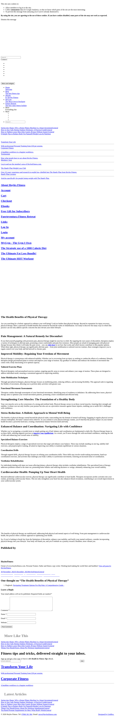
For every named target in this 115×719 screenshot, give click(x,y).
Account (5, 190)
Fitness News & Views (70, 138)
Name (4, 617)
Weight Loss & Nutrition (31, 138)
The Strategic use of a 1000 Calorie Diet (23, 248)
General (4, 138)
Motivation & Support (15, 138)
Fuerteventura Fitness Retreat (18, 216)
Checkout (6, 200)
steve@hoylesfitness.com (47, 717)
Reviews (87, 138)
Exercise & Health (55, 138)
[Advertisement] (57, 37)
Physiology (44, 138)
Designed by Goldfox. (106, 717)
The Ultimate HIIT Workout (17, 258)
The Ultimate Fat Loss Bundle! (18, 253)
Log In (5, 227)
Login (4, 232)
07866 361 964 (26, 717)
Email (4, 621)
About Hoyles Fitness (13, 185)
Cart (3, 195)
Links (4, 221)
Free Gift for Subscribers (15, 211)
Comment (5, 613)
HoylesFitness (33, 572)
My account (7, 237)
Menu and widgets (8, 83)
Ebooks (5, 206)
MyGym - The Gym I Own (16, 242)
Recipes (81, 138)
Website (4, 625)
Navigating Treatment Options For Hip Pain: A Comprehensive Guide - (38, 585)
